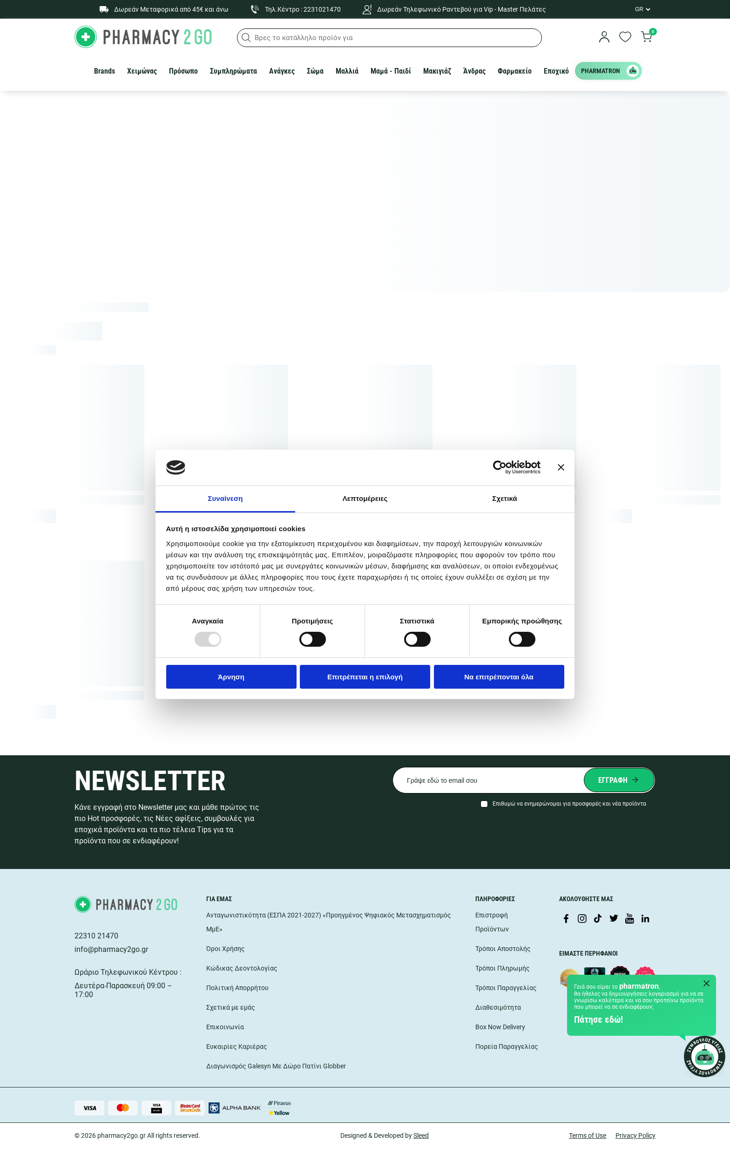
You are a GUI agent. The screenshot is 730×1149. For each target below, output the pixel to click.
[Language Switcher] (642, 9)
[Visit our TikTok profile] (598, 919)
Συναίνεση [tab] (225, 498)
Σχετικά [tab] (504, 498)
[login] (604, 37)
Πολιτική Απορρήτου (237, 988)
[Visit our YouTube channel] (629, 919)
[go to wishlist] (625, 37)
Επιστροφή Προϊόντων (492, 922)
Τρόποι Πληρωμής (502, 968)
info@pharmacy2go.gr (111, 949)
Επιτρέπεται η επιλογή (365, 677)
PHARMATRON (610, 71)
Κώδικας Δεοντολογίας (241, 968)
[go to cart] (646, 37)
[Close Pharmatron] (706, 984)
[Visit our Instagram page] (582, 919)
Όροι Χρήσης (225, 948)
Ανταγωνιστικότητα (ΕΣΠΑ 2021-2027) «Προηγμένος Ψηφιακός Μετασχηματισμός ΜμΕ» (328, 922)
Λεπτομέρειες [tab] (365, 498)
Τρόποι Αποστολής (503, 948)
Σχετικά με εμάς (230, 1007)
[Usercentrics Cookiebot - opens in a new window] (500, 467)
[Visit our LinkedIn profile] (645, 919)
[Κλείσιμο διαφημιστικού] (561, 467)
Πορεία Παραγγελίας (506, 1046)
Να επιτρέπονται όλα (499, 677)
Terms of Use (587, 1135)
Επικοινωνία (225, 1027)
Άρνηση (231, 677)
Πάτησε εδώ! (598, 1019)
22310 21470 (96, 935)
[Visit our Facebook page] (566, 919)
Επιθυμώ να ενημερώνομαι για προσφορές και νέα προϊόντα (569, 803)
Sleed (421, 1135)
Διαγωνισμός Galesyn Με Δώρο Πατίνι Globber (276, 1066)
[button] (246, 37)
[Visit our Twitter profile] (614, 919)
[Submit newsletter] (619, 780)
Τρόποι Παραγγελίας (506, 988)
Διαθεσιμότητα (498, 1007)
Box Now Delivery (500, 1027)
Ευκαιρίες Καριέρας (236, 1046)
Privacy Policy (635, 1135)
